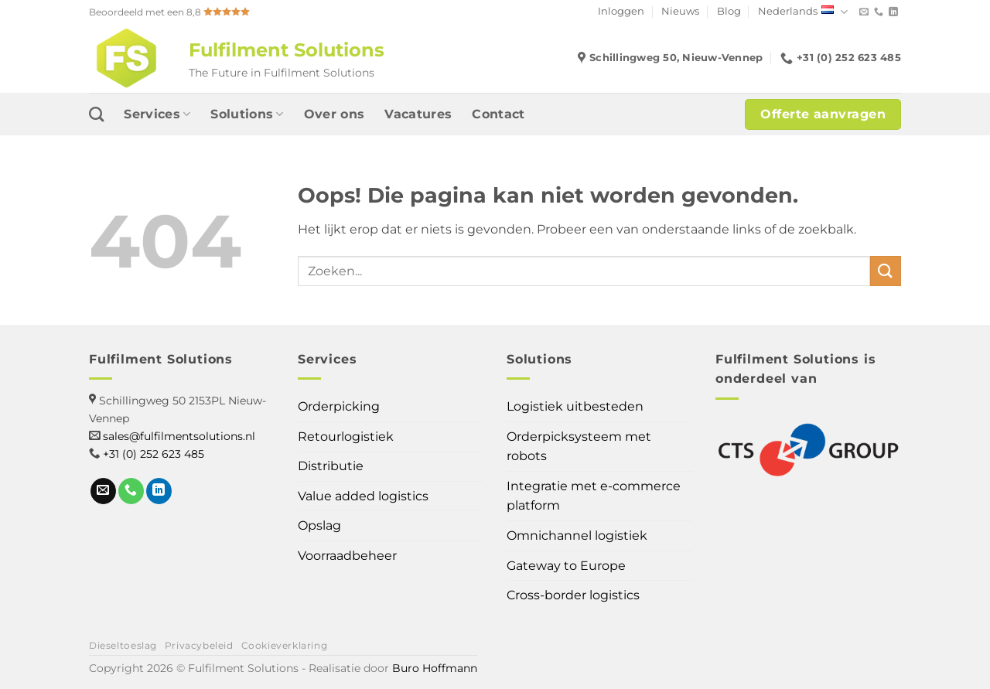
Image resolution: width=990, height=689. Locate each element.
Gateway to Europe (566, 565)
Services (157, 114)
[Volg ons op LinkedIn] (893, 12)
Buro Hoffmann (434, 668)
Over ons (334, 114)
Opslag (319, 525)
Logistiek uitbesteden (575, 406)
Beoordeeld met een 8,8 (169, 12)
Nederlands (803, 12)
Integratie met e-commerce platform (594, 496)
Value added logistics (363, 496)
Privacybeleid (199, 645)
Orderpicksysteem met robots (579, 446)
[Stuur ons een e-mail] (864, 12)
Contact (498, 114)
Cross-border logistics (573, 595)
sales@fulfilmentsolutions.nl (179, 436)
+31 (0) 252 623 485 (153, 454)
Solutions (246, 114)
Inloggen (621, 11)
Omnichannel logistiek (577, 535)
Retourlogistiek (346, 436)
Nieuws (680, 11)
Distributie (331, 466)
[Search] (96, 114)
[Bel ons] (878, 12)
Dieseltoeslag (123, 645)
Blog (729, 11)
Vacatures (418, 114)
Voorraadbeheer (347, 555)
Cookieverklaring (284, 645)
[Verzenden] (885, 271)
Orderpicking (339, 406)
